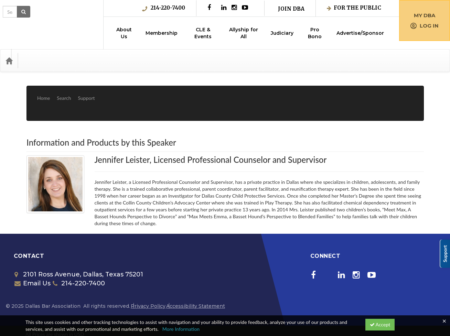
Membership (162, 33)
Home (43, 93)
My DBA (424, 15)
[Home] (9, 60)
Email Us (32, 262)
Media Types (73, 60)
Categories (37, 60)
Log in (424, 25)
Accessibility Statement (195, 285)
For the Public (354, 7)
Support (86, 93)
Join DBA (291, 9)
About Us (124, 33)
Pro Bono (315, 33)
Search (64, 93)
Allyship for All (243, 33)
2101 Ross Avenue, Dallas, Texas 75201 (78, 254)
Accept (380, 324)
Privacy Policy (148, 285)
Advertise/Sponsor (360, 33)
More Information (181, 329)
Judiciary (282, 33)
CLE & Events (203, 33)
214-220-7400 (163, 7)
